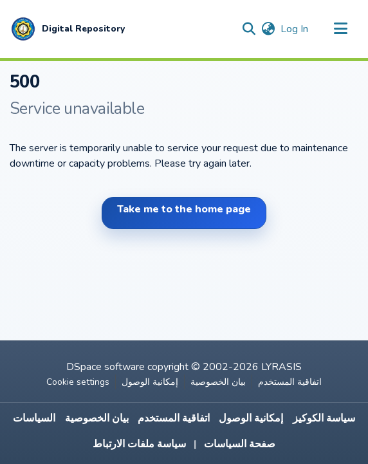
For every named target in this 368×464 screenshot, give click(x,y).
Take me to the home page (184, 209)
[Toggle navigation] (340, 29)
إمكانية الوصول (251, 418)
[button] (67, 28)
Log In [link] (295, 29)
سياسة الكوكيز (324, 418)
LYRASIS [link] (281, 367)
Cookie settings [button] (77, 382)
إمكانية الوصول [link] (150, 382)
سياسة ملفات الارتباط (139, 444)
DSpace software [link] (105, 367)
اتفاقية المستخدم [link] (290, 382)
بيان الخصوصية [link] (218, 382)
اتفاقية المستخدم (174, 418)
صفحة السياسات (239, 444)
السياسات (34, 418)
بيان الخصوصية (97, 418)
